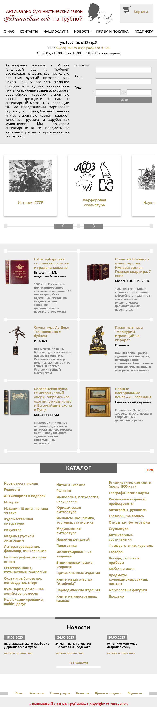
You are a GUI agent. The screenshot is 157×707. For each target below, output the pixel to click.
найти (124, 100)
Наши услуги (56, 31)
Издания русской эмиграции (19, 517)
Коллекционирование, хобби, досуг (24, 580)
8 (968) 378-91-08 (96, 48)
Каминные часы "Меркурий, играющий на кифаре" (129, 312)
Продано (116, 575)
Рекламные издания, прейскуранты (127, 480)
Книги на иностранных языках (76, 577)
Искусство (12, 509)
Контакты (29, 31)
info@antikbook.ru (65, 693)
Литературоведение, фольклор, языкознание (25, 527)
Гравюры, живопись (126, 495)
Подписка (143, 31)
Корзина (141, 11)
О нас (9, 31)
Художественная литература (18, 500)
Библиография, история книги (25, 538)
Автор (100, 76)
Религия (63, 469)
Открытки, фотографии (129, 501)
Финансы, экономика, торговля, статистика (75, 499)
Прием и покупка (112, 31)
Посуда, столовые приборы (124, 539)
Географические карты (129, 472)
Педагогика (66, 524)
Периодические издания (78, 569)
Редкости (12, 468)
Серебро (116, 531)
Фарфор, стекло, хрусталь (131, 524)
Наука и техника (70, 463)
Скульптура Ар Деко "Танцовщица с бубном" (51, 310)
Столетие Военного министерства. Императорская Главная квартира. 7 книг (133, 246)
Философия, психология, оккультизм (77, 478)
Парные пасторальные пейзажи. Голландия (133, 372)
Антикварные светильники (121, 516)
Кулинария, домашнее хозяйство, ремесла (24, 570)
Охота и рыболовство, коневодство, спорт (23, 559)
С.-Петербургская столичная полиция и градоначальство (51, 242)
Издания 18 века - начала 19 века (26, 489)
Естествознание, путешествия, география (25, 549)
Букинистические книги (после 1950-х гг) (130, 463)
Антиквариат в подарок (25, 475)
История (11, 481)
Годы (100, 87)
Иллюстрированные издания (73, 533)
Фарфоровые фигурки (128, 569)
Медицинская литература (68, 510)
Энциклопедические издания (74, 543)
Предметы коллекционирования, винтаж (128, 558)
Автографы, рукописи (128, 489)
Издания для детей (73, 518)
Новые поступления (21, 462)
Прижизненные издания (78, 552)
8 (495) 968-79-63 (69, 48)
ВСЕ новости (78, 642)
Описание (104, 65)
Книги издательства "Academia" (74, 560)
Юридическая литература (68, 488)
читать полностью (18, 632)
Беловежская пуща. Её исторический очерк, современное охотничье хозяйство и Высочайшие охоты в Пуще (53, 378)
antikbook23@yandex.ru (98, 693)
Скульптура (119, 508)
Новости (82, 31)
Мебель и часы (122, 548)
